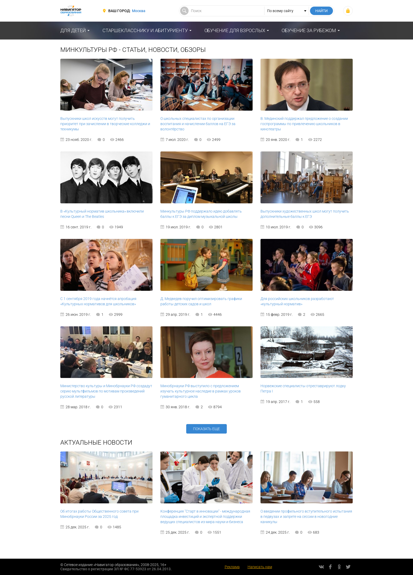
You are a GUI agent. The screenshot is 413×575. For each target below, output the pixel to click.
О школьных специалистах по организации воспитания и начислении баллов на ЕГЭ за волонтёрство (197, 123)
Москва (138, 11)
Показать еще (206, 429)
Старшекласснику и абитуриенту (145, 30)
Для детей (73, 30)
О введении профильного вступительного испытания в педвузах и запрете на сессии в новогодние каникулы (306, 516)
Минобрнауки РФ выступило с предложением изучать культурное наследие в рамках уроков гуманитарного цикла (200, 391)
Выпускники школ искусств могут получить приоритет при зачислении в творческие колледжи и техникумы (105, 123)
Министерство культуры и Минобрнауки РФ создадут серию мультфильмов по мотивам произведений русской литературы (106, 391)
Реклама (232, 567)
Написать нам (260, 567)
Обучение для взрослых (234, 30)
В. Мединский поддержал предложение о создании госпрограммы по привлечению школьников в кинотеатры (304, 123)
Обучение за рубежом (309, 30)
